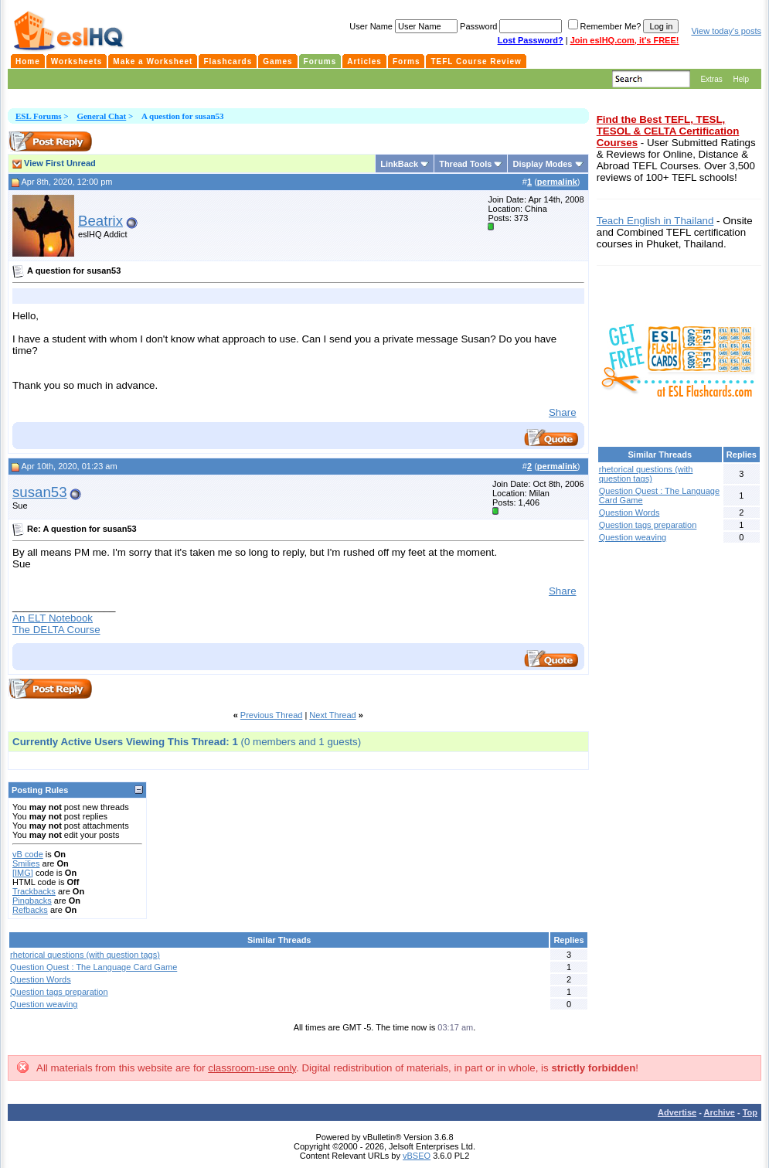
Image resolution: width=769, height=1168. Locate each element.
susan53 (39, 492)
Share (563, 412)
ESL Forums (38, 116)
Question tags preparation (59, 991)
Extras (711, 79)
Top (750, 1112)
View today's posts (726, 31)
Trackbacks (34, 891)
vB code (27, 854)
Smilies (25, 863)
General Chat (101, 116)
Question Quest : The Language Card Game (93, 967)
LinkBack (399, 164)
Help (741, 79)
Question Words (40, 979)
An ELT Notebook (52, 618)
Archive (719, 1112)
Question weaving (43, 1004)
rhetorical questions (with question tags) (85, 954)
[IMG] (22, 872)
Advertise (677, 1112)
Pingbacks (32, 900)
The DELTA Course (56, 629)
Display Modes (542, 164)
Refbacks (30, 909)
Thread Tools (465, 164)
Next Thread (332, 715)
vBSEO (416, 1155)
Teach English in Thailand (655, 220)
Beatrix (100, 221)
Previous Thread (271, 715)
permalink (557, 181)
